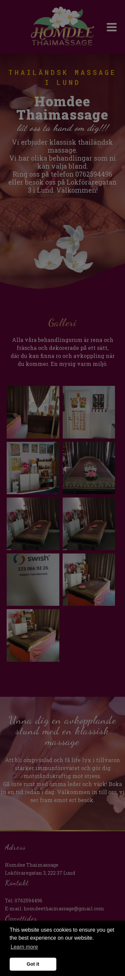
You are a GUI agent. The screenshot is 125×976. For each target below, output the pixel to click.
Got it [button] (33, 964)
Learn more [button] (24, 947)
